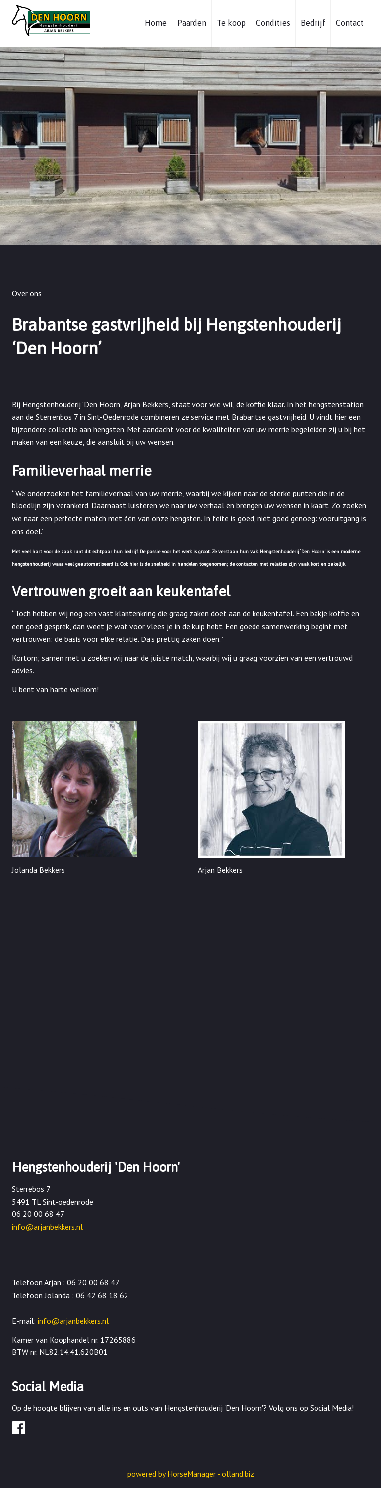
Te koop (231, 22)
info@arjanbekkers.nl (47, 1227)
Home (156, 22)
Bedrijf (313, 22)
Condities (273, 22)
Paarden (191, 22)
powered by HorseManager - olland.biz (190, 1474)
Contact (350, 22)
